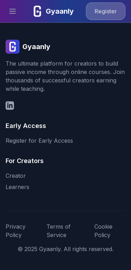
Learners (17, 186)
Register (106, 11)
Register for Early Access (39, 140)
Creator (16, 175)
